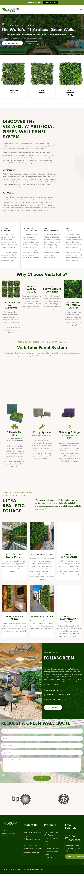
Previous (3, 79)
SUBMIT (42, 778)
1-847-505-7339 (34, 832)
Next (81, 79)
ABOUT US (31, 43)
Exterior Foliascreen (53, 848)
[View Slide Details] (13, 73)
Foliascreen (74, 669)
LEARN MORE (50, 2)
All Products (50, 858)
